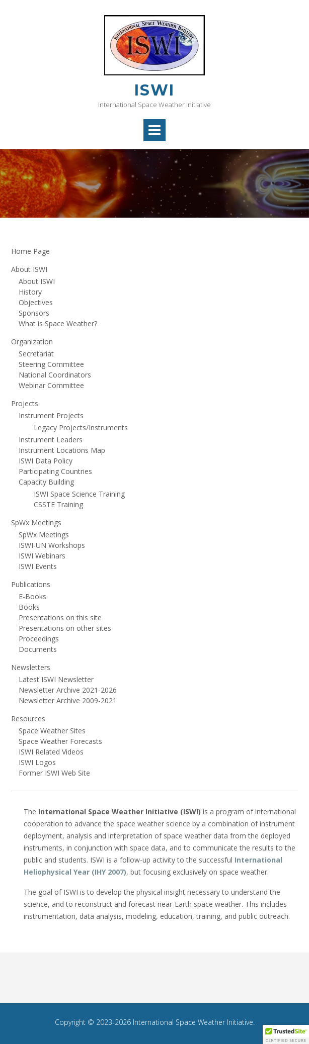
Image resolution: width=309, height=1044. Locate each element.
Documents (38, 649)
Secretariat (36, 353)
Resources (28, 718)
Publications (30, 584)
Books (29, 607)
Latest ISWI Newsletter (56, 679)
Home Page (30, 251)
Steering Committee (51, 364)
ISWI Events (38, 566)
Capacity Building (46, 482)
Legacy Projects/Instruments (81, 427)
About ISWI (29, 269)
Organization (32, 341)
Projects (24, 403)
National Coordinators (55, 374)
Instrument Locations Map (62, 450)
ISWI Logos (37, 762)
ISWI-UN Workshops (52, 545)
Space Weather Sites (52, 730)
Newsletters (30, 667)
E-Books (32, 596)
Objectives (36, 302)
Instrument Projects (51, 415)
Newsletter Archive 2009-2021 (68, 700)
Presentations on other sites (65, 628)
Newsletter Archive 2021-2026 (68, 690)
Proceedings (39, 638)
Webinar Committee (51, 385)
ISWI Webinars (42, 555)
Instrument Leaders (51, 439)
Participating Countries (55, 471)
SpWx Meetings (36, 522)
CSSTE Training (58, 504)
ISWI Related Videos (51, 751)
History (30, 292)
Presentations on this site (60, 617)
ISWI (154, 90)
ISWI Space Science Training (79, 494)
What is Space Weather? (58, 323)
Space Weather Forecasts (60, 741)
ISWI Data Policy (45, 460)
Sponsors (34, 313)
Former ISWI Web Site (54, 773)
